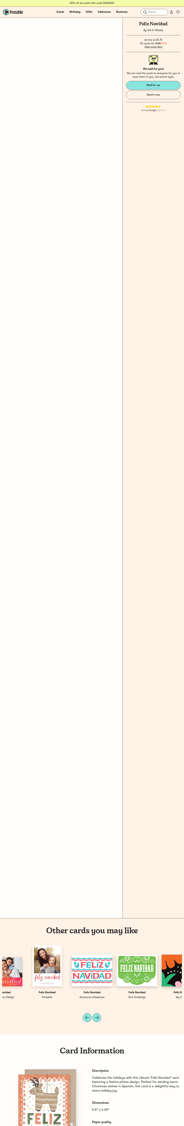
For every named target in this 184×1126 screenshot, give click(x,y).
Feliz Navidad (24, 992)
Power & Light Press (114, 997)
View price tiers (153, 47)
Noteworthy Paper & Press (69, 997)
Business (122, 12)
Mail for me (153, 85)
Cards (60, 12)
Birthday (75, 12)
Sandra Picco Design (159, 997)
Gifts (89, 12)
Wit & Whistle (155, 30)
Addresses (104, 12)
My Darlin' (25, 997)
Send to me (153, 94)
